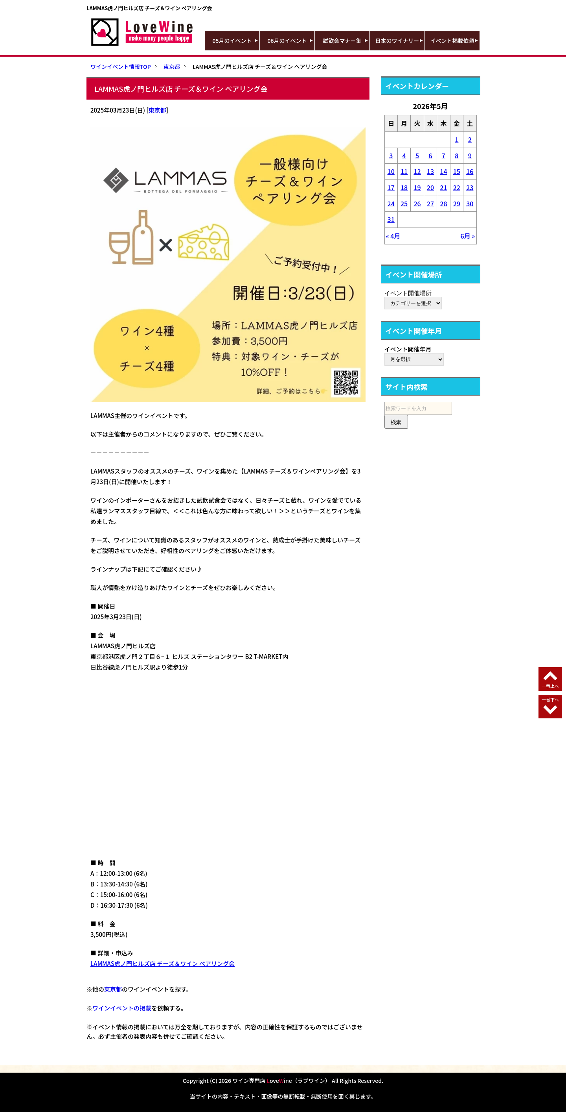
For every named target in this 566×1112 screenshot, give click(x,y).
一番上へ (550, 686)
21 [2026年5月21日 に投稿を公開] (443, 187)
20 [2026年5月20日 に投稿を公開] (430, 187)
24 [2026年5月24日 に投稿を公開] (391, 203)
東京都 (157, 110)
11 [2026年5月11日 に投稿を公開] (404, 171)
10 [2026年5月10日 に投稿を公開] (391, 171)
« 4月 (393, 236)
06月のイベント (287, 40)
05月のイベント (232, 40)
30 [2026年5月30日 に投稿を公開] (469, 203)
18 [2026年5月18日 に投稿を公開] (404, 187)
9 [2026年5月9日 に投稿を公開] (470, 155)
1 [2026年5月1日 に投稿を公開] (456, 139)
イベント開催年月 (408, 349)
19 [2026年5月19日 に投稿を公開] (417, 187)
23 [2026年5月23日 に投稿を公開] (469, 187)
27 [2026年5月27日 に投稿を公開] (430, 203)
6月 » (468, 236)
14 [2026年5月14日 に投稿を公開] (443, 171)
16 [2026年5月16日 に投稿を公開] (469, 171)
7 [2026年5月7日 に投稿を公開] (443, 155)
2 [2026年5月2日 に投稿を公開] (470, 139)
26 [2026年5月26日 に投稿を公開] (417, 203)
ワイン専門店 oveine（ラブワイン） (281, 1080)
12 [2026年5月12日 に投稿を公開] (417, 171)
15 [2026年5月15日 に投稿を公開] (456, 171)
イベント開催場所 (408, 293)
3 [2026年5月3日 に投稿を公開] (391, 155)
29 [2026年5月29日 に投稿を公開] (456, 203)
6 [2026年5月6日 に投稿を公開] (430, 155)
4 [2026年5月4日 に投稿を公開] (404, 155)
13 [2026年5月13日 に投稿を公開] (430, 171)
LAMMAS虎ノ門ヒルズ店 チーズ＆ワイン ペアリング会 (162, 963)
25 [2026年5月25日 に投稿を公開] (404, 203)
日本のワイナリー (397, 40)
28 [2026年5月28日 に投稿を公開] (443, 203)
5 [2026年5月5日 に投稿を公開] (417, 155)
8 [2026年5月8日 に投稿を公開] (456, 155)
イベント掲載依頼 (452, 40)
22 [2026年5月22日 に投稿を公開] (456, 187)
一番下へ (550, 699)
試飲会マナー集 (342, 40)
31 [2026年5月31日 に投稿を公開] (391, 219)
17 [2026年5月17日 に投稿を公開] (391, 187)
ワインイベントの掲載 (121, 1008)
